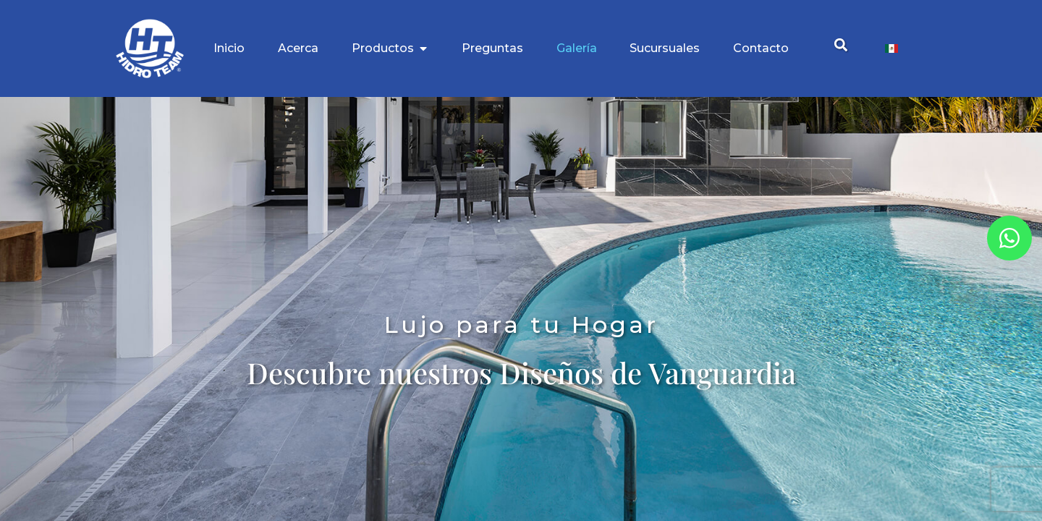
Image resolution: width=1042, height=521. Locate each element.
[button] (840, 45)
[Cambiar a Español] (891, 49)
